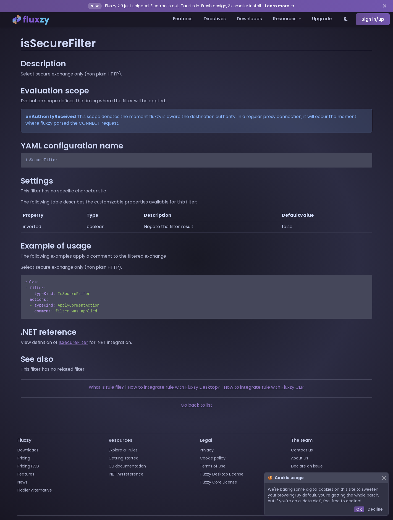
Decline (375, 509)
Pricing (23, 458)
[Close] (384, 478)
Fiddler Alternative (34, 490)
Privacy (207, 450)
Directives (215, 18)
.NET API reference (126, 474)
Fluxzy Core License (218, 482)
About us (299, 458)
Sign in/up (372, 19)
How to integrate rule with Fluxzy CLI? (264, 387)
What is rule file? (106, 387)
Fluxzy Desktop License (221, 474)
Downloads (249, 18)
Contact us (302, 450)
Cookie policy (213, 458)
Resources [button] (285, 18)
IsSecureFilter (73, 342)
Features (183, 18)
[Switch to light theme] (346, 19)
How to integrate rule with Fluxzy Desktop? (174, 387)
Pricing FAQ (28, 466)
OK (359, 509)
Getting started (123, 458)
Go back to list (196, 405)
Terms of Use (213, 466)
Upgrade (322, 18)
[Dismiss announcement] (384, 6)
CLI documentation (127, 466)
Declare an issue (307, 466)
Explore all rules (123, 450)
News (22, 482)
